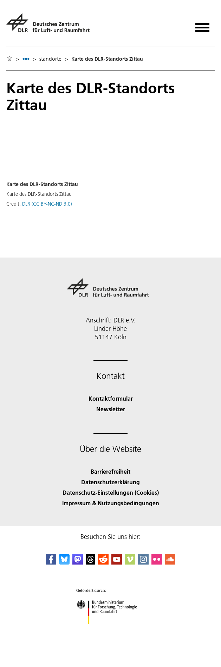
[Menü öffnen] (202, 25)
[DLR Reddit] (103, 562)
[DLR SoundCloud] (170, 562)
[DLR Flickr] (156, 562)
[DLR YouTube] (116, 562)
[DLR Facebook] (51, 562)
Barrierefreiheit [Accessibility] (110, 471)
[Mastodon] (77, 562)
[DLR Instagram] (143, 562)
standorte (50, 58)
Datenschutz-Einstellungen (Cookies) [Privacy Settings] (111, 492)
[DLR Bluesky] (64, 562)
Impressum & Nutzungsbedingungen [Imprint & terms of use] (110, 503)
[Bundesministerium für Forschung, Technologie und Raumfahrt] (110, 630)
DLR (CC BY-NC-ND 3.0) (47, 204)
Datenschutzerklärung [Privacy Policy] (110, 482)
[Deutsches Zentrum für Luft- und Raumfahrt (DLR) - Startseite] (50, 25)
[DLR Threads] (91, 562)
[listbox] (26, 58)
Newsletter (110, 409)
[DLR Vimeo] (130, 562)
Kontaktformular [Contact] (111, 398)
